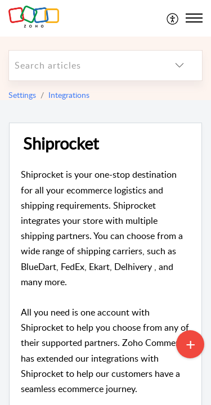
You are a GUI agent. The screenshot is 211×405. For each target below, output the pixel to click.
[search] (83, 65)
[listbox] (179, 65)
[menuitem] (173, 18)
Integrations (68, 94)
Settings (22, 94)
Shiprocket (60, 143)
